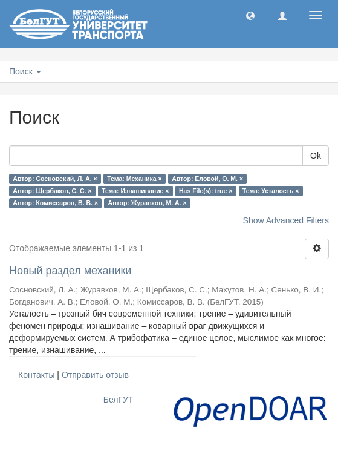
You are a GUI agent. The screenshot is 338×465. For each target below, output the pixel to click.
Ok (315, 155)
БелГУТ (118, 399)
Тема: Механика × (134, 178)
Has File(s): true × (205, 190)
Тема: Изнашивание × (135, 190)
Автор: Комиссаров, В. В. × (55, 202)
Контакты (36, 375)
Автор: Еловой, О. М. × (207, 178)
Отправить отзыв (95, 375)
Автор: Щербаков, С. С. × (52, 190)
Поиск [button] (25, 71)
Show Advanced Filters (286, 220)
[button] (250, 15)
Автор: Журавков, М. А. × (147, 202)
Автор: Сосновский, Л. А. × (55, 178)
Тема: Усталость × (270, 190)
